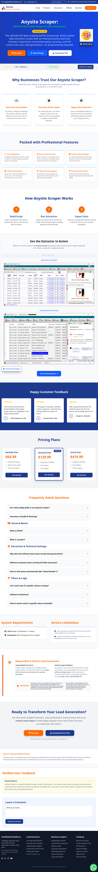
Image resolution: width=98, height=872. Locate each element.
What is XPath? (49, 530)
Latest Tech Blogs (81, 849)
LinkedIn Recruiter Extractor (35, 849)
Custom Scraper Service (83, 843)
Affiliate (69, 8)
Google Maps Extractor (58, 841)
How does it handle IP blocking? (49, 516)
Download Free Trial (60, 733)
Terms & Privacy (81, 857)
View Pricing (37, 53)
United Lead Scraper (32, 851)
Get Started (16, 475)
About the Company (82, 841)
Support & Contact (82, 851)
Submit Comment (14, 821)
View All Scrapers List (33, 854)
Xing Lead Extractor (57, 857)
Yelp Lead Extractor (57, 854)
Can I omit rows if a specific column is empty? (49, 585)
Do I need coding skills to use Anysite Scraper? (49, 507)
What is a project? (49, 539)
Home (38, 8)
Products (47, 8)
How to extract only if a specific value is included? (49, 603)
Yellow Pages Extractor (58, 851)
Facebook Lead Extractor (59, 849)
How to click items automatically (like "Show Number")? (49, 571)
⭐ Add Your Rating (85, 67)
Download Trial (60, 53)
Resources (58, 8)
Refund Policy (80, 854)
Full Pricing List (81, 846)
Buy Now (78, 8)
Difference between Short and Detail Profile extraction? (49, 562)
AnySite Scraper (56, 846)
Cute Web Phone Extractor (34, 843)
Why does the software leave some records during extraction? (49, 553)
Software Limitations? (49, 594)
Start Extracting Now (49, 374)
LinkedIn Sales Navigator (34, 846)
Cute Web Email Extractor (34, 841)
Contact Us (91, 8)
